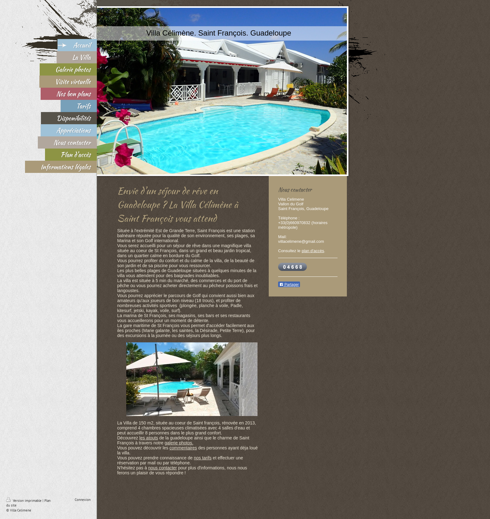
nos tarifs (203, 457)
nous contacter (162, 467)
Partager (289, 284)
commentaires (183, 447)
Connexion (83, 499)
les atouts (148, 437)
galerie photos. (179, 442)
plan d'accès (313, 250)
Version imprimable (24, 500)
